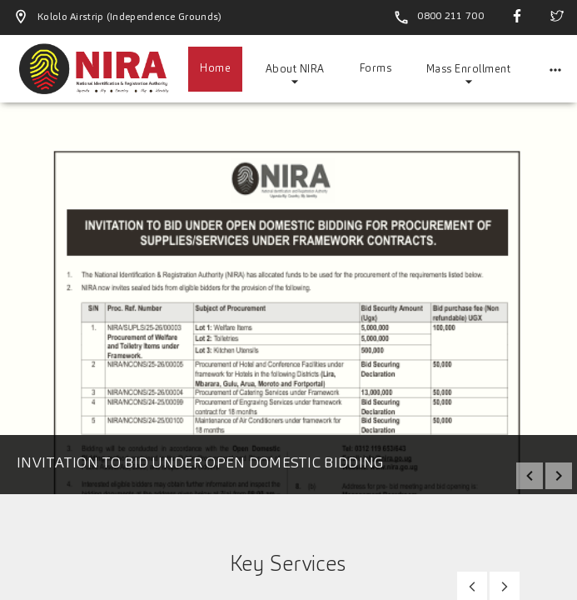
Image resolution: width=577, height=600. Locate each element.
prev (529, 475)
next (558, 475)
